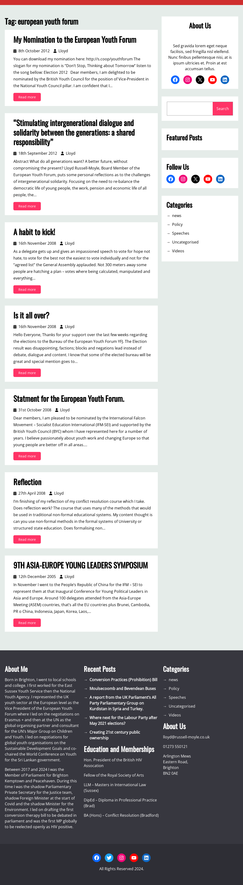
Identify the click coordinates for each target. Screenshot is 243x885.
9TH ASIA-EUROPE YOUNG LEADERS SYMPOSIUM (80, 565)
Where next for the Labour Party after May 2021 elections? (123, 720)
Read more (28, 97)
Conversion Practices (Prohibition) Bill (123, 679)
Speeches (180, 233)
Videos (178, 251)
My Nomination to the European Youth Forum (74, 39)
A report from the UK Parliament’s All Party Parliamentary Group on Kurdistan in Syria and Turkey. (123, 703)
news (176, 215)
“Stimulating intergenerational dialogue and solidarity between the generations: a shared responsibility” (74, 132)
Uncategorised (185, 242)
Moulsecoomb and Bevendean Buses (123, 688)
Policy (177, 224)
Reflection (27, 482)
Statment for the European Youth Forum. (68, 398)
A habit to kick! (34, 232)
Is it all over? (31, 315)
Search (223, 108)
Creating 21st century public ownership (115, 735)
